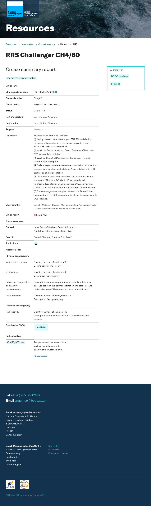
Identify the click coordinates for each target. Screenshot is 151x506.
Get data (41, 327)
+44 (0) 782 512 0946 (25, 395)
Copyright (53, 446)
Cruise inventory (46, 44)
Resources (11, 44)
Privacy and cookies (58, 453)
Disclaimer (53, 450)
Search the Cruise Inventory (21, 78)
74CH (54, 92)
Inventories (27, 44)
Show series (41, 356)
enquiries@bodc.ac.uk (30, 400)
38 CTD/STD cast (15, 342)
